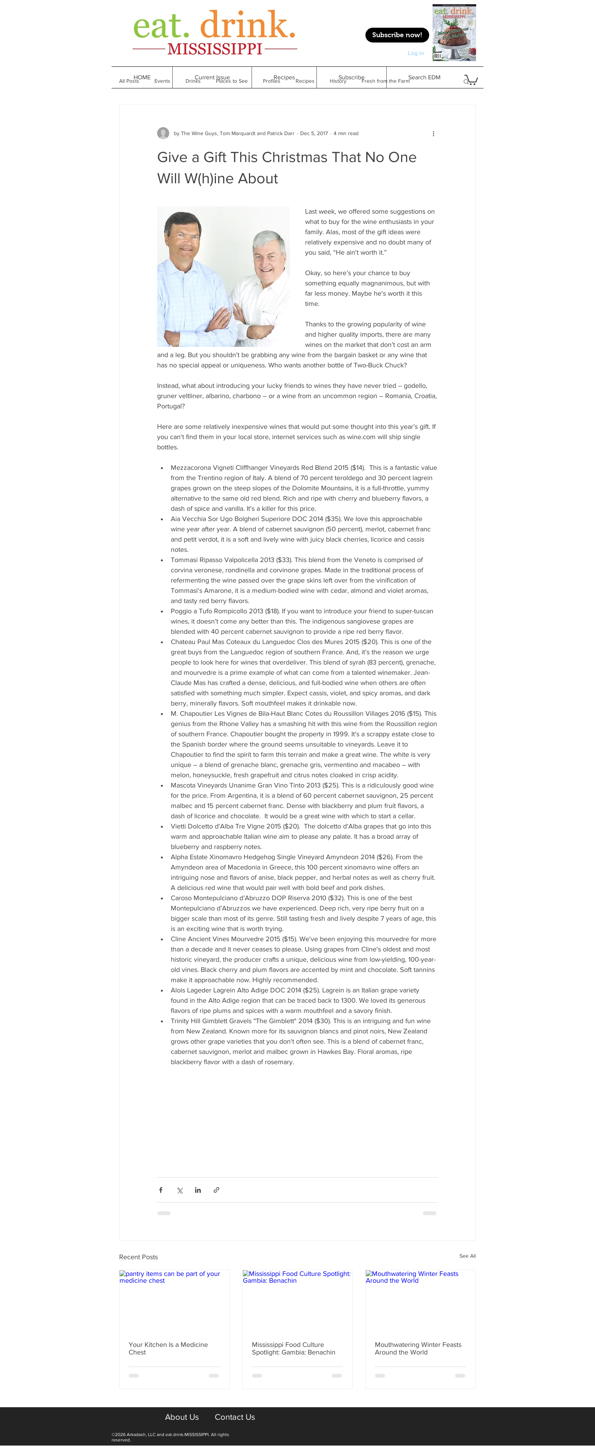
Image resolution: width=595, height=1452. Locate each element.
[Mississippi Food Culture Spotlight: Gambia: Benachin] (298, 1301)
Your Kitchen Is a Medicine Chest (168, 1348)
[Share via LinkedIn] (197, 1190)
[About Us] (182, 1417)
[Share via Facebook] (160, 1190)
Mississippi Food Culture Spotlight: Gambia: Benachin (293, 1348)
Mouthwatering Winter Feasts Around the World (418, 1348)
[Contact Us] (234, 1417)
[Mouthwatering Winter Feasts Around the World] (420, 1301)
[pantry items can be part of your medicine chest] (174, 1301)
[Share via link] (216, 1190)
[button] (284, 77)
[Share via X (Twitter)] (179, 1190)
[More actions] (433, 133)
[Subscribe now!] (397, 35)
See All (468, 1256)
